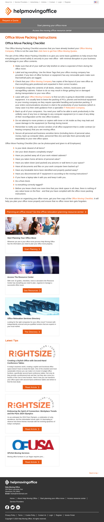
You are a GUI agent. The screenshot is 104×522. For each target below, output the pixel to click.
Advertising (34, 2)
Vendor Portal (70, 515)
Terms (20, 515)
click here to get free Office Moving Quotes (57, 51)
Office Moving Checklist (82, 198)
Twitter (13, 507)
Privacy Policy (10, 515)
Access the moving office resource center (52, 30)
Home (12, 498)
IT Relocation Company (74, 108)
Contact (52, 2)
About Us (8, 2)
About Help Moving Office (27, 498)
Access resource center (76, 498)
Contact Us (42, 515)
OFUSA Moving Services (18, 453)
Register (68, 2)
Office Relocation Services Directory (23, 318)
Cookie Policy (30, 515)
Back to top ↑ (94, 473)
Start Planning (32, 249)
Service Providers (21, 2)
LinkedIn (18, 507)
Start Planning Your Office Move (21, 238)
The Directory (32, 332)
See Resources (32, 290)
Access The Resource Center (20, 277)
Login (60, 2)
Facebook (7, 507)
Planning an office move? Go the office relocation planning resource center (46, 212)
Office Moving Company (41, 81)
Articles (43, 2)
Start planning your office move (52, 25)
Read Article (32, 387)
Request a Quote (10, 20)
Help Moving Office (31, 11)
